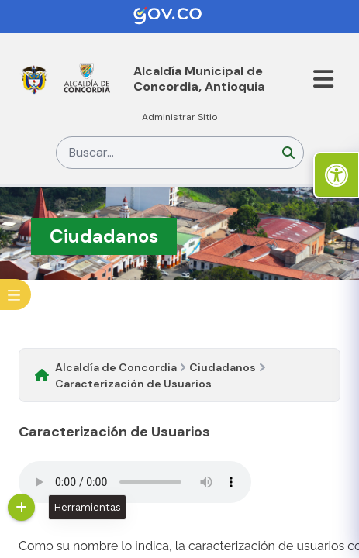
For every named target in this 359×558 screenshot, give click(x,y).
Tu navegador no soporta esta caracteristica (135, 482)
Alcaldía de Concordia (116, 367)
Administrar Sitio (180, 117)
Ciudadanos (222, 367)
